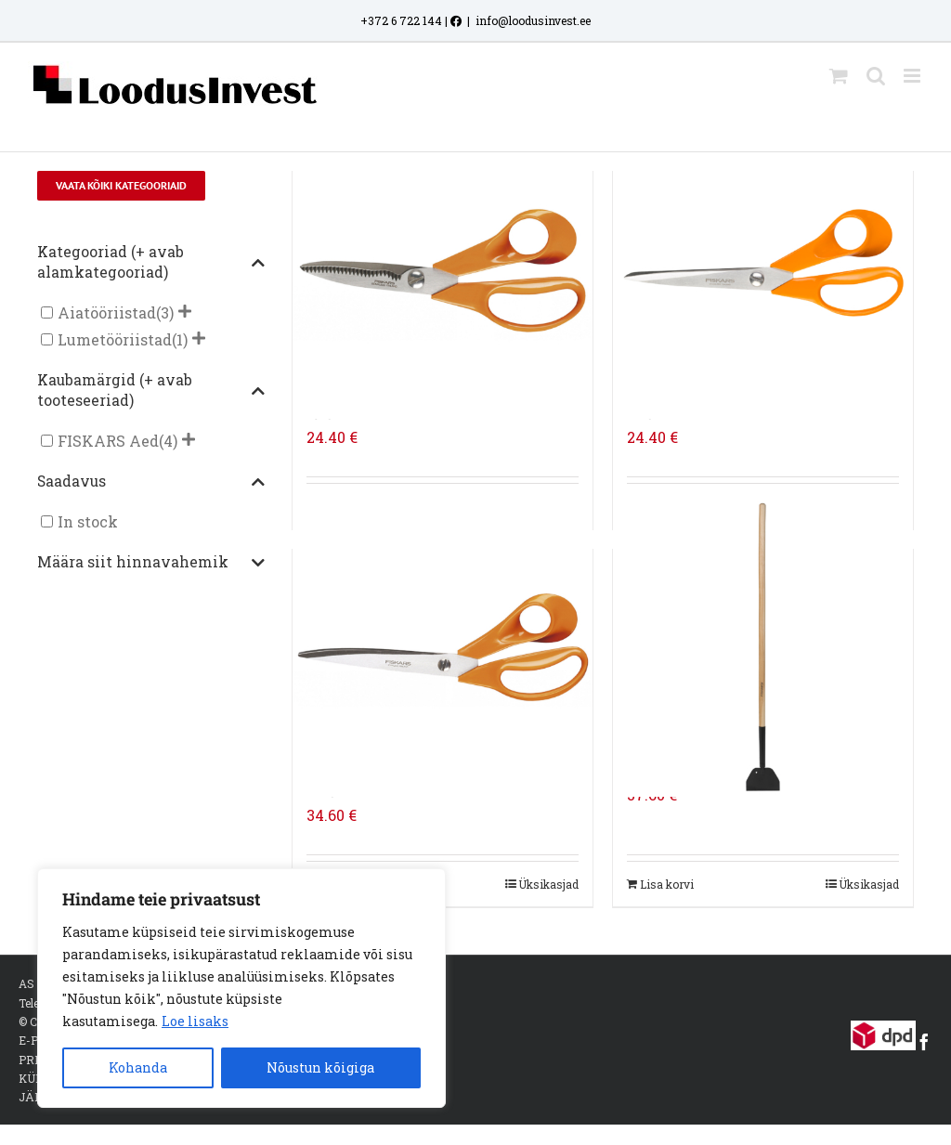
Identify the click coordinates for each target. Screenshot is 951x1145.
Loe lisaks (195, 1021)
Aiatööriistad (107, 312)
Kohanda (138, 1067)
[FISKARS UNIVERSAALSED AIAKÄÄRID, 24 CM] (443, 646)
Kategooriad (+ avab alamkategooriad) (151, 261)
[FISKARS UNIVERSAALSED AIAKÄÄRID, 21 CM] (763, 268)
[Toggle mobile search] (875, 75)
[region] (241, 988)
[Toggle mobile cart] (838, 75)
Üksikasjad (548, 884)
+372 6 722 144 (401, 20)
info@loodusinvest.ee (533, 20)
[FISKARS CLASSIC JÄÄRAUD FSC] (763, 646)
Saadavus (151, 482)
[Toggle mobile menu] (913, 75)
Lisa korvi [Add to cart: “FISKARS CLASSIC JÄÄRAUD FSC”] (667, 884)
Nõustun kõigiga (320, 1067)
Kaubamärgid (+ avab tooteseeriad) (151, 390)
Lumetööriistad (115, 339)
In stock (88, 521)
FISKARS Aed (108, 440)
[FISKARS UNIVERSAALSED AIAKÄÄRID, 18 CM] (443, 268)
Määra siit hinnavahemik (151, 563)
